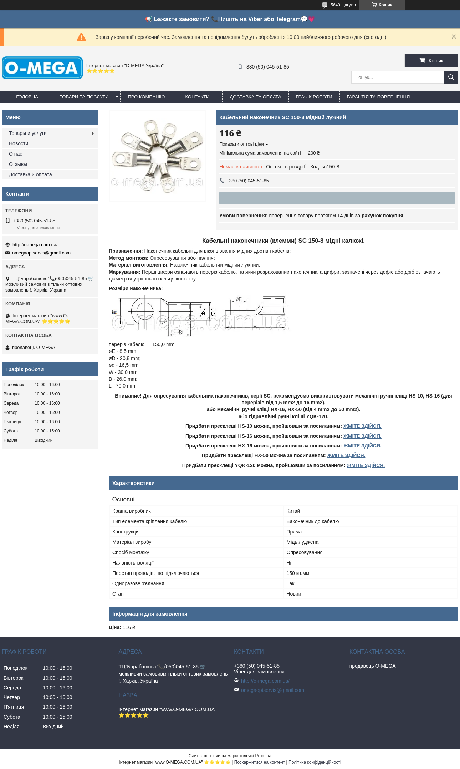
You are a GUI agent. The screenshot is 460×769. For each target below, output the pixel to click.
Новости (18, 143)
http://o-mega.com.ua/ (34, 244)
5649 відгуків (343, 4)
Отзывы (18, 164)
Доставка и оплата (30, 174)
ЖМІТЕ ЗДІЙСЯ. (362, 426)
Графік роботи (314, 97)
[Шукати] (451, 77)
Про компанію (146, 97)
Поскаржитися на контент (259, 762)
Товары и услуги (28, 133)
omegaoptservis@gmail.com (41, 253)
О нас (15, 154)
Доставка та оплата (255, 97)
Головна (27, 97)
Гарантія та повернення (378, 97)
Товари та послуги (84, 97)
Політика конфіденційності (314, 762)
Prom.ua (263, 755)
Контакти (197, 97)
